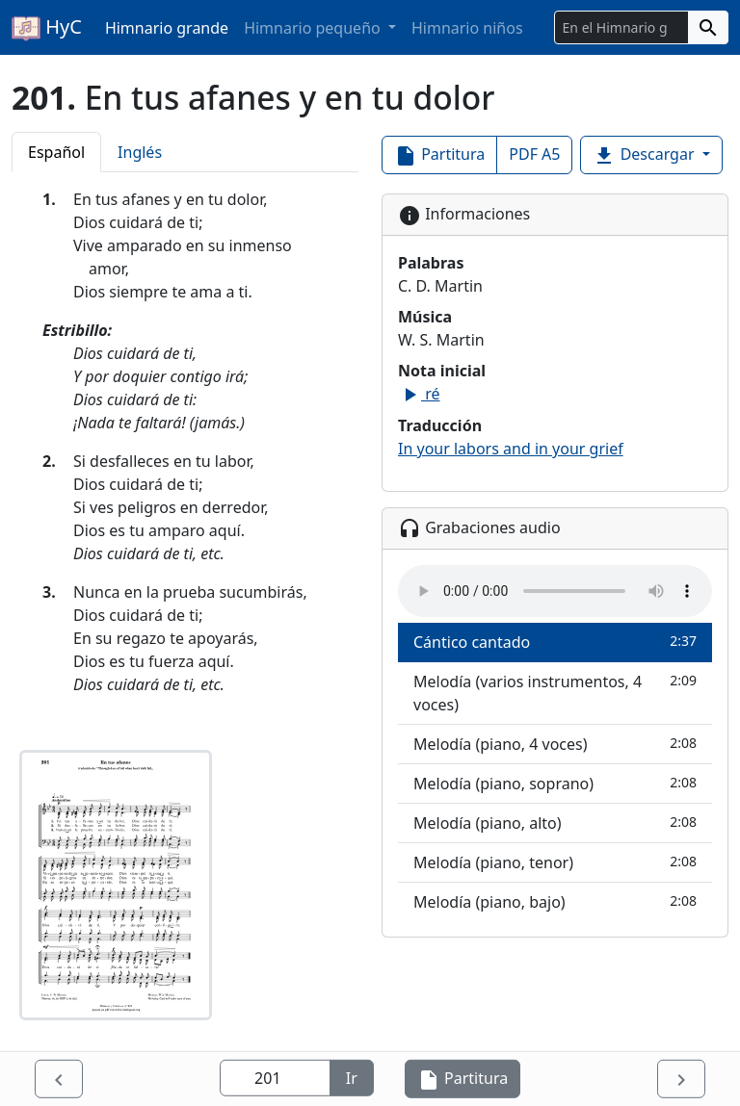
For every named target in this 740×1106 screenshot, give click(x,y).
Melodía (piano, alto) (555, 822)
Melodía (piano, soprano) (555, 783)
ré (418, 393)
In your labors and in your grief (510, 448)
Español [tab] (56, 152)
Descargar (645, 155)
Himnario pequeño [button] (314, 28)
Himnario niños (467, 28)
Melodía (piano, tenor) (555, 862)
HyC (47, 27)
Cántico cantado (555, 641)
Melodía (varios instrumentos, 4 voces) (555, 692)
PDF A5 (534, 154)
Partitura (439, 155)
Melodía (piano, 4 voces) (555, 744)
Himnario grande (166, 28)
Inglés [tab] (140, 152)
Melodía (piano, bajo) (555, 901)
